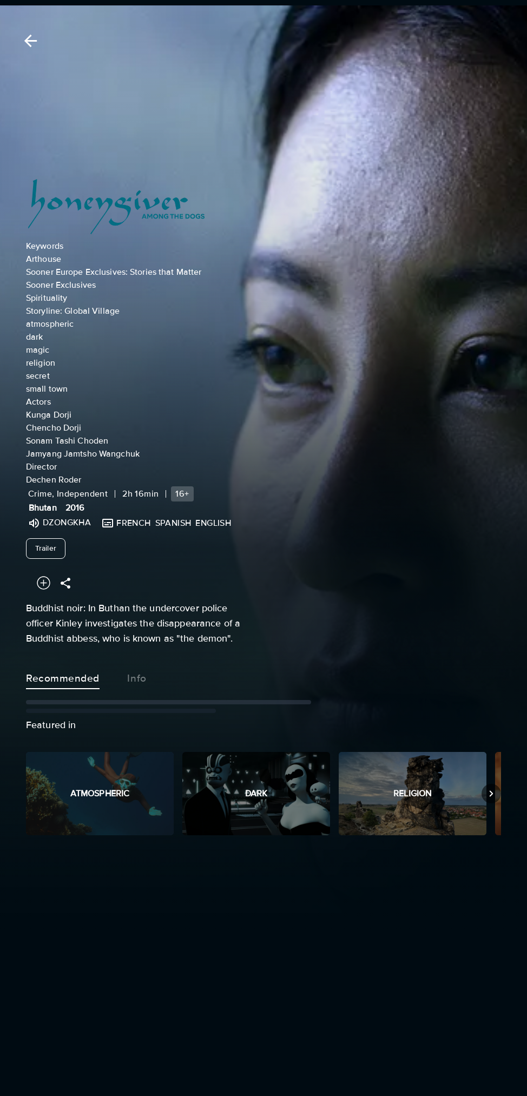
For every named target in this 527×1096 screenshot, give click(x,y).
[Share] (65, 583)
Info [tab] (137, 676)
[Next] (491, 793)
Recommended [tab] (63, 676)
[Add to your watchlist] (43, 583)
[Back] (28, 41)
